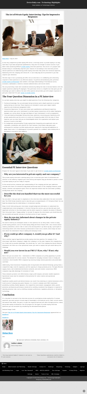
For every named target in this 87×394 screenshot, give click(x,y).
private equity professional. (52, 171)
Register (82, 370)
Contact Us (42, 367)
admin (19, 343)
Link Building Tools (7, 370)
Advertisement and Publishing (16, 367)
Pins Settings (56, 370)
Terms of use (45, 374)
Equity (23, 340)
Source (37, 374)
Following (67, 367)
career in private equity (28, 93)
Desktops (51, 367)
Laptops (82, 367)
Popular (64, 370)
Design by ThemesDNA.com (43, 379)
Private (38, 340)
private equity (25, 67)
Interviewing (33, 340)
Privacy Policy (73, 370)
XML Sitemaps (55, 374)
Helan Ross (5, 59)
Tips (47, 340)
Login (17, 370)
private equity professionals (10, 82)
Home (3, 367)
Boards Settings (32, 367)
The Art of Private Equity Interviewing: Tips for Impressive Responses (29, 312)
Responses (43, 340)
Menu (5, 363)
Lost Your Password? (27, 370)
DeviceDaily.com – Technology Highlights (43, 2)
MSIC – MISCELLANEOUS (42, 370)
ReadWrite (5, 314)
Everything (59, 367)
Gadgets (75, 367)
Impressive (27, 340)
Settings (30, 374)
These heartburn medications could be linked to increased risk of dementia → (50, 356)
